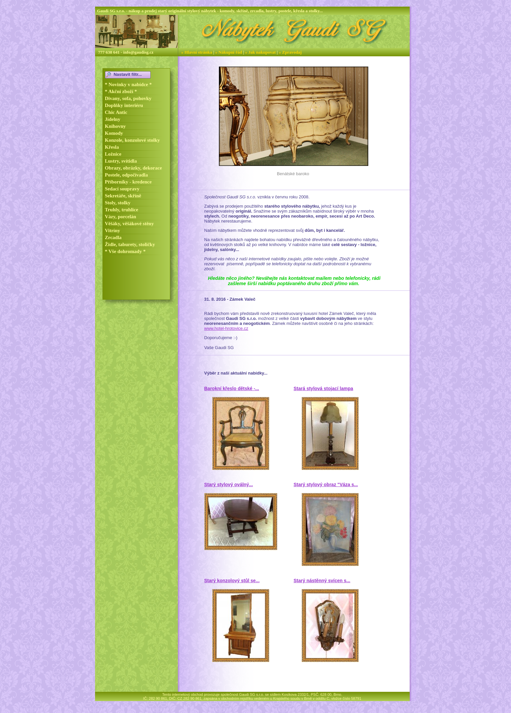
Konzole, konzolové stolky (132, 140)
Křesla (112, 147)
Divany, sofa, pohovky (128, 98)
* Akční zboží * (121, 91)
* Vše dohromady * (125, 251)
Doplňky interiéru (124, 105)
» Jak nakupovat (260, 52)
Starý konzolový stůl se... (232, 580)
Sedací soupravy (122, 188)
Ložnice (113, 154)
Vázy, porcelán (120, 216)
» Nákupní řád (228, 52)
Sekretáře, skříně (123, 195)
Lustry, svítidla (121, 161)
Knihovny (115, 126)
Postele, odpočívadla (126, 175)
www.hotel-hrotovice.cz (226, 328)
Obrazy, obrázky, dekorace (133, 168)
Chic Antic (116, 112)
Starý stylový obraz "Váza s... (326, 484)
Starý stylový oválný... (228, 484)
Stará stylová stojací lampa (323, 388)
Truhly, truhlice (121, 209)
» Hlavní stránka (196, 52)
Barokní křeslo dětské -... (231, 388)
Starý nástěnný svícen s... (322, 580)
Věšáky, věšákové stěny (129, 223)
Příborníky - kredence (128, 181)
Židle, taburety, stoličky (130, 244)
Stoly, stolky (118, 202)
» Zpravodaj (290, 52)
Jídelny (113, 119)
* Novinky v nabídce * (128, 84)
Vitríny (112, 230)
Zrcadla (113, 237)
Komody (114, 133)
